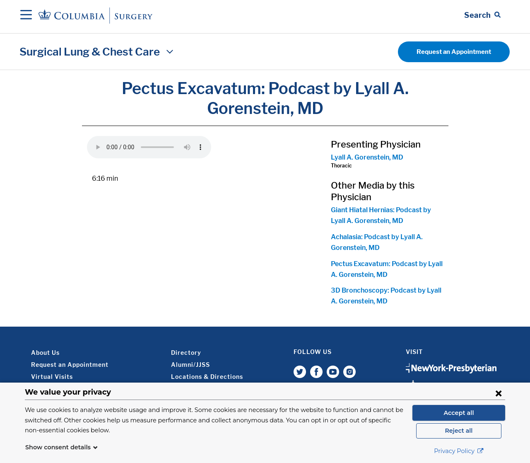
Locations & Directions (207, 376)
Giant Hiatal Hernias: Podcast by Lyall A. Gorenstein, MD (381, 215)
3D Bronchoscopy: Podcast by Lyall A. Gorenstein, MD (386, 295)
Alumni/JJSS (190, 364)
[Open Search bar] (482, 15)
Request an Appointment (454, 52)
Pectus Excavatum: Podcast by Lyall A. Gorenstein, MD (387, 269)
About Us (45, 352)
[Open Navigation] (26, 15)
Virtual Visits (52, 376)
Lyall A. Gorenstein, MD (367, 157)
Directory (186, 352)
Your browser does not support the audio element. (149, 147)
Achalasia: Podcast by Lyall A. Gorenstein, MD (377, 242)
